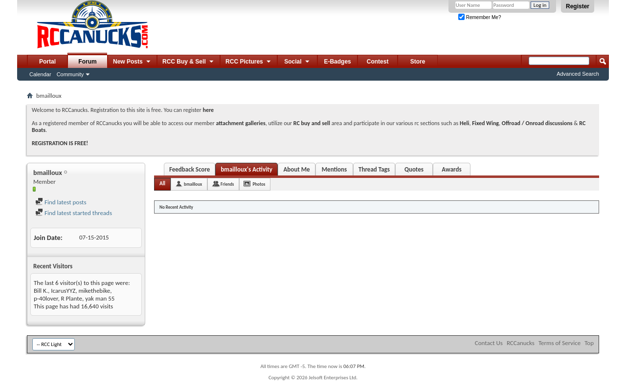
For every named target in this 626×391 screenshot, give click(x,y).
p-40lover (46, 298)
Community (70, 74)
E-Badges (337, 61)
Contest (378, 61)
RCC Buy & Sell (188, 62)
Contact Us (489, 343)
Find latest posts (61, 202)
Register (577, 6)
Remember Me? (479, 17)
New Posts (132, 62)
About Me (296, 169)
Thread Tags (374, 169)
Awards (451, 169)
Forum (87, 61)
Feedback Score (189, 169)
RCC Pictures (248, 62)
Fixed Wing (485, 123)
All (162, 183)
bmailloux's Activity (246, 169)
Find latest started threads (73, 213)
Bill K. (41, 290)
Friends (227, 184)
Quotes (414, 169)
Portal (47, 61)
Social (297, 62)
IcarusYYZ (63, 290)
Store (417, 61)
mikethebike (94, 290)
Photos (258, 184)
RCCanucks (521, 343)
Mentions (334, 169)
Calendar (40, 74)
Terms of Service (559, 343)
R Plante (71, 298)
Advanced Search (578, 74)
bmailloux (193, 184)
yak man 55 (99, 298)
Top (589, 343)
